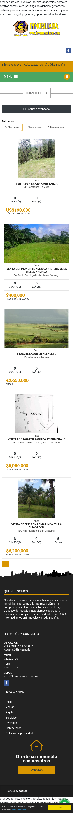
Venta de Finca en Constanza (36, 183)
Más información (19, 810)
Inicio (9, 701)
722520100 (36, 64)
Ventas (10, 707)
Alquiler (10, 712)
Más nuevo (11, 127)
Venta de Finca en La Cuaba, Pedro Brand (36, 439)
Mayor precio (55, 127)
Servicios (11, 717)
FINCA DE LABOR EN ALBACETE (36, 353)
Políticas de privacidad (19, 733)
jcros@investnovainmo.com (21, 676)
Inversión (11, 722)
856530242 (14, 64)
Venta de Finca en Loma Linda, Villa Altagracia (36, 526)
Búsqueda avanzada (36, 109)
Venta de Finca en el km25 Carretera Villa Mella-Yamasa (36, 270)
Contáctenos (13, 728)
